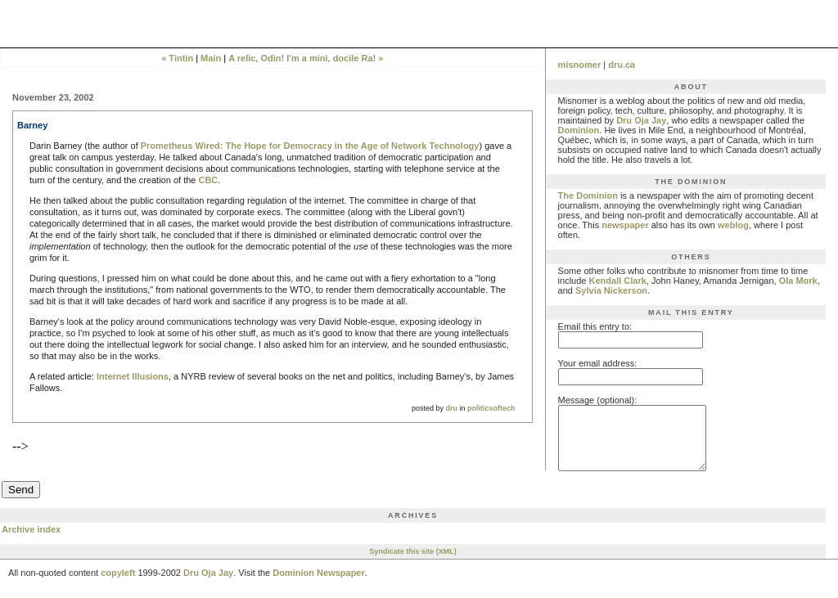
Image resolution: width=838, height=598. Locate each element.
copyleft (118, 585)
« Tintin (177, 58)
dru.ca (621, 65)
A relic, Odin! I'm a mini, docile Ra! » (305, 58)
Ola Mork (798, 281)
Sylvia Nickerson (611, 290)
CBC (208, 180)
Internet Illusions (133, 376)
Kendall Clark (618, 281)
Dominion (579, 130)
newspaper (624, 225)
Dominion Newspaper (318, 585)
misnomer (579, 65)
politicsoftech (491, 408)
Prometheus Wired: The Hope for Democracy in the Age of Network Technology (310, 146)
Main (210, 58)
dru (452, 408)
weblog (733, 225)
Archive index (31, 541)
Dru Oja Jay (641, 120)
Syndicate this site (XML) (413, 564)
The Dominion (588, 195)
